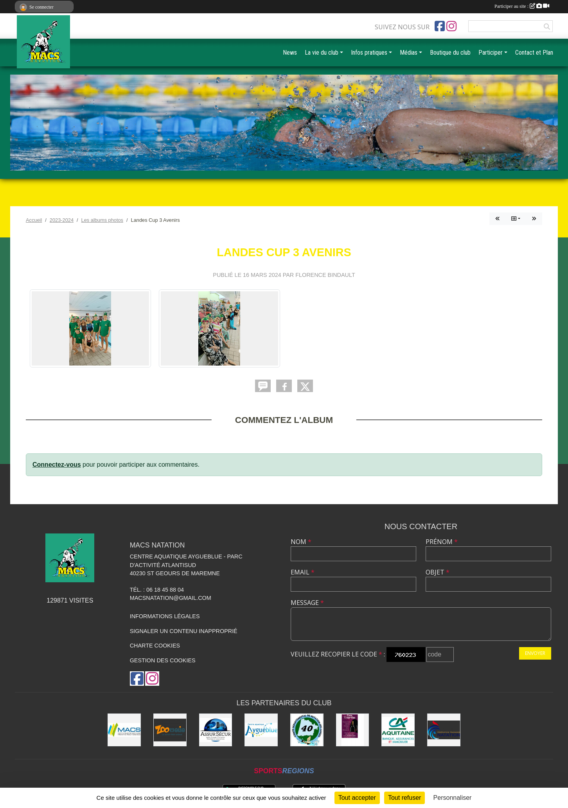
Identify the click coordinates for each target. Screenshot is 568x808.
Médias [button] (408, 52)
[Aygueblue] (261, 730)
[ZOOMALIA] (170, 730)
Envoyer (535, 653)
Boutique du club (450, 52)
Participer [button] (490, 52)
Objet (437, 572)
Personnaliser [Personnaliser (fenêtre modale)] (452, 797)
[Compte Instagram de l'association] (451, 26)
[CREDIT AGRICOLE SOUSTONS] (398, 730)
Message (307, 602)
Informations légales (165, 616)
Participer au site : (521, 6)
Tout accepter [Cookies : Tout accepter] (357, 797)
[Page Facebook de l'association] (440, 26)
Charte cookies (155, 645)
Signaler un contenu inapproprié (183, 631)
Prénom (442, 541)
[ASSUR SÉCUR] (215, 730)
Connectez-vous (56, 464)
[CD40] (307, 730)
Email (303, 572)
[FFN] (443, 730)
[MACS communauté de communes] (124, 730)
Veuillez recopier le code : (338, 654)
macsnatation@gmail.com (170, 598)
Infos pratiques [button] (369, 52)
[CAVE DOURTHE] (352, 730)
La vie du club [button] (321, 52)
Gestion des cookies (163, 660)
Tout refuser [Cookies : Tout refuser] (404, 797)
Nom (301, 541)
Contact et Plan (534, 52)
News (290, 52)
